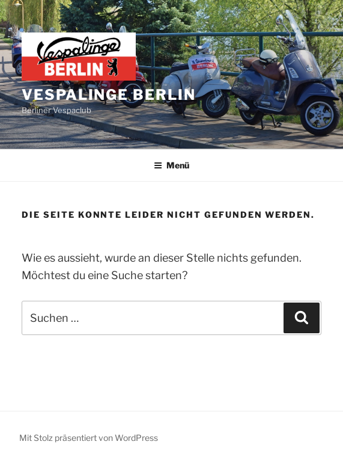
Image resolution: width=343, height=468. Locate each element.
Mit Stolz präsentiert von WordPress (88, 438)
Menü (171, 165)
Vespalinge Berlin (109, 94)
